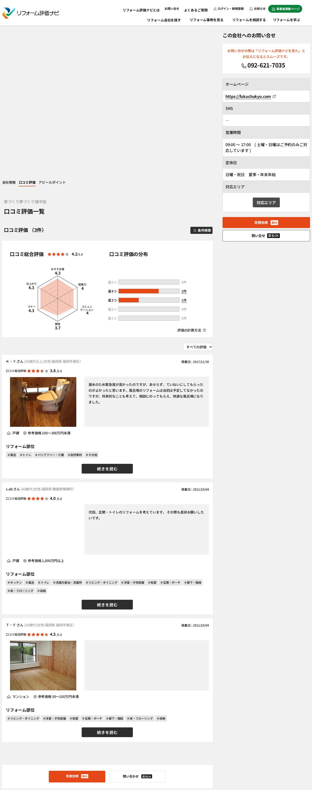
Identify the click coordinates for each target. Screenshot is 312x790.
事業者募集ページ (286, 9)
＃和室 (152, 431)
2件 (184, 139)
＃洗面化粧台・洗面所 (67, 431)
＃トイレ (25, 304)
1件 (184, 148)
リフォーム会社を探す (164, 19)
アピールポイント (63, 30)
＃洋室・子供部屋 (132, 431)
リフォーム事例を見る (207, 19)
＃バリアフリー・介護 (49, 304)
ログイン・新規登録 (229, 8)
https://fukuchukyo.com (250, 96)
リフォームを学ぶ (288, 19)
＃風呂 (11, 304)
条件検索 (198, 78)
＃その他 (91, 304)
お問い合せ (175, 8)
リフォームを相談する (250, 19)
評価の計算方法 (191, 179)
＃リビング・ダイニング (101, 431)
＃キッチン (14, 431)
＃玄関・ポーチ (170, 431)
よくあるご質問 (197, 8)
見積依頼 (77, 625)
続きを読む (107, 318)
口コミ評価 (34, 30)
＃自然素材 (75, 304)
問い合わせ (137, 625)
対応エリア (266, 203)
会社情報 (12, 30)
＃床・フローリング (20, 440)
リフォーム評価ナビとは (147, 8)
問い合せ (266, 235)
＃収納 (41, 440)
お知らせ (258, 8)
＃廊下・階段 (192, 431)
